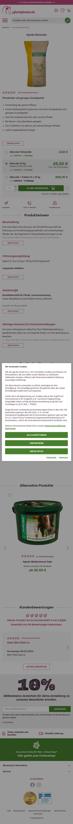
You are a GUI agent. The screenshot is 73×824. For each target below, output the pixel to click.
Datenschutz (51, 457)
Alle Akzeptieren (36, 435)
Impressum (10, 428)
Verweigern (36, 443)
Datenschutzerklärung (55, 426)
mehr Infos (36, 451)
